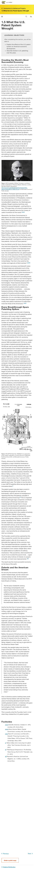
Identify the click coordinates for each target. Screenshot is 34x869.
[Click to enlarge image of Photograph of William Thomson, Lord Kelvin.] (17, 170)
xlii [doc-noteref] (28, 558)
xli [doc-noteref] (20, 497)
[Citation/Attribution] (17, 867)
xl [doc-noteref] (12, 486)
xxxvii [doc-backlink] (6, 724)
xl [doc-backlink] (5, 743)
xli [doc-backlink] (5, 749)
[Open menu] (2, 16)
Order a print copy (10, 860)
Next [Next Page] (30, 853)
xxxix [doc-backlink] (6, 734)
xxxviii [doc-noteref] (28, 262)
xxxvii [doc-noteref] (23, 212)
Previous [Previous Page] (5, 853)
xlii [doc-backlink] (6, 756)
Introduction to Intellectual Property (13, 8)
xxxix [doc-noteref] (25, 303)
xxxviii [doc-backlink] (6, 729)
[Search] (26, 16)
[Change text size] (30, 16)
